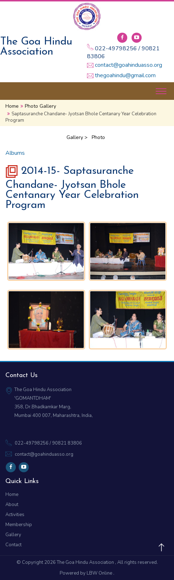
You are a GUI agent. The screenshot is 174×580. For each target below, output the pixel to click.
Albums (15, 153)
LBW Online (100, 573)
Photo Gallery (40, 106)
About (11, 504)
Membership (18, 524)
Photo (98, 137)
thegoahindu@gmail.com (125, 76)
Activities (14, 514)
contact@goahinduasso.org (128, 65)
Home (12, 106)
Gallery (13, 535)
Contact (13, 545)
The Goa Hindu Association (86, 562)
